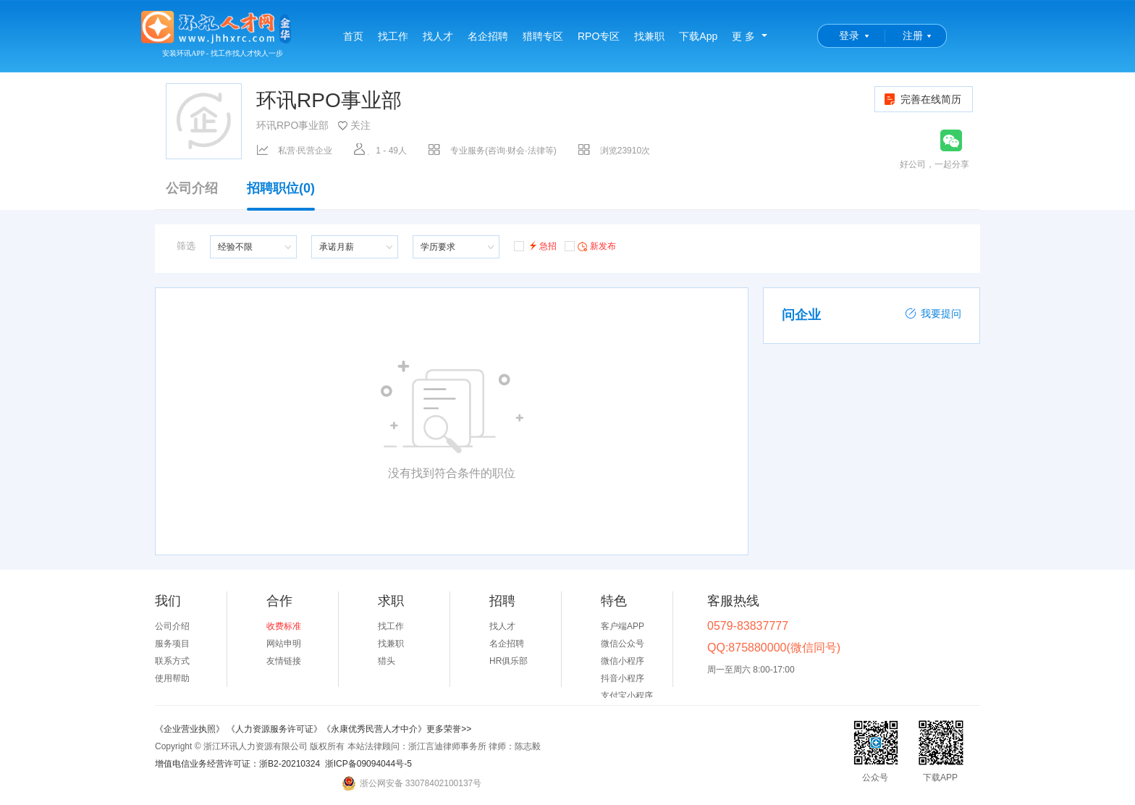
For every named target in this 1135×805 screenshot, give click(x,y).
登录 (849, 35)
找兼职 (649, 36)
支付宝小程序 (627, 696)
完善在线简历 (921, 99)
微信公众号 (622, 643)
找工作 (393, 36)
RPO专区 (599, 36)
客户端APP (622, 626)
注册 (913, 35)
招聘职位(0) (281, 195)
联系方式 (172, 661)
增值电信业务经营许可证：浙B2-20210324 (237, 764)
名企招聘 (488, 36)
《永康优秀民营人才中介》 (374, 729)
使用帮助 (172, 678)
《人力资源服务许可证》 (274, 729)
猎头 (386, 661)
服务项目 (172, 643)
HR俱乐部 (508, 661)
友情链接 (283, 661)
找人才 (438, 36)
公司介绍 (192, 188)
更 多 (743, 36)
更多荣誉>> (448, 729)
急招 (535, 245)
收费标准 (283, 626)
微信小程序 (622, 661)
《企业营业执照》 (191, 729)
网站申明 (283, 643)
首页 (353, 36)
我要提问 (933, 313)
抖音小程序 (622, 678)
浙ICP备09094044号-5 (368, 764)
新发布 (590, 245)
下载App (698, 36)
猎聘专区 (543, 36)
